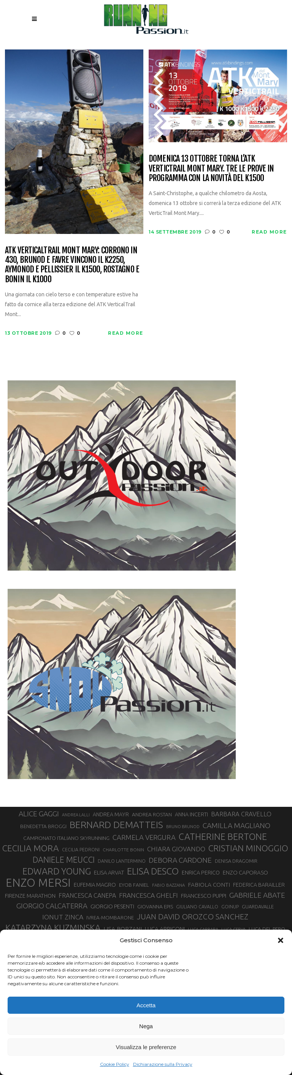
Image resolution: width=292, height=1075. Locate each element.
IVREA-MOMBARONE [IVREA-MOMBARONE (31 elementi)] (110, 918)
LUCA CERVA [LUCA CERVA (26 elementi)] (233, 929)
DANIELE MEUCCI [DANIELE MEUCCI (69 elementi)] (64, 859)
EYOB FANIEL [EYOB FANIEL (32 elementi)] (134, 885)
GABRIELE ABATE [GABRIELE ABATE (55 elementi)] (257, 895)
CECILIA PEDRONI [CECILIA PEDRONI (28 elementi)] (81, 849)
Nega (146, 1026)
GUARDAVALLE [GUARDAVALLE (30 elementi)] (258, 906)
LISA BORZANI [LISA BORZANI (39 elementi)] (122, 929)
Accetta (146, 1005)
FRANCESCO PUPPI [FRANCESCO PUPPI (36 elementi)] (203, 895)
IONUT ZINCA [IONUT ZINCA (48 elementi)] (62, 917)
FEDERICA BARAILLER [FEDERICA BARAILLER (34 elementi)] (259, 885)
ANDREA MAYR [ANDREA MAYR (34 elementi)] (111, 814)
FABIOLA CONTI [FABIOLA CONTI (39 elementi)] (209, 884)
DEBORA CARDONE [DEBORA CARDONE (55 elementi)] (180, 860)
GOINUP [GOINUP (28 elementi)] (230, 906)
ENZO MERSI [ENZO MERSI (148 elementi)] (38, 883)
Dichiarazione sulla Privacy (162, 1064)
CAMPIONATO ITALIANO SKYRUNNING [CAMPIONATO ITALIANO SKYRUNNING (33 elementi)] (66, 838)
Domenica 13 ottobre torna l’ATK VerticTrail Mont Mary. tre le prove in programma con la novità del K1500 (211, 168)
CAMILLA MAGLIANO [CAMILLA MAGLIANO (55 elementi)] (236, 825)
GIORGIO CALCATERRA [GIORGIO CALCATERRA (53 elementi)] (51, 906)
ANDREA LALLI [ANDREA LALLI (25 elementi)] (76, 815)
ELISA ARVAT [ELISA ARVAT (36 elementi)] (109, 872)
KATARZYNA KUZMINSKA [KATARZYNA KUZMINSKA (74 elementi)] (52, 927)
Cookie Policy (114, 1064)
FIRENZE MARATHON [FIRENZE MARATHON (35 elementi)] (30, 895)
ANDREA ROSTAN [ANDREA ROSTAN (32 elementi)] (152, 814)
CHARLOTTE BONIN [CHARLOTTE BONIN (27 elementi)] (123, 849)
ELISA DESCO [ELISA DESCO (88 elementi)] (153, 871)
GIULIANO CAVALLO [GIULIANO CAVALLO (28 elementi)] (197, 906)
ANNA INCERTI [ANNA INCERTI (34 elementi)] (191, 814)
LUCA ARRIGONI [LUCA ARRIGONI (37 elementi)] (165, 929)
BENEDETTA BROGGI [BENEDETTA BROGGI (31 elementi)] (43, 826)
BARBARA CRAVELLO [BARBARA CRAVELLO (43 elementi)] (241, 814)
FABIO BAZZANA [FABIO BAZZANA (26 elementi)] (168, 885)
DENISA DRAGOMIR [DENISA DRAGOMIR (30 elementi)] (236, 860)
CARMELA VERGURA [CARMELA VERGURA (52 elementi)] (144, 837)
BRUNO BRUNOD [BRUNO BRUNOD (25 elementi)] (183, 826)
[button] (280, 940)
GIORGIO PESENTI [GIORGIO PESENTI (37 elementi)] (112, 906)
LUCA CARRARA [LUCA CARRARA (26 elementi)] (203, 929)
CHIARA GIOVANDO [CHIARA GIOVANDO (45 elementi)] (176, 848)
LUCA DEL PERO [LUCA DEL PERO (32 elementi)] (267, 929)
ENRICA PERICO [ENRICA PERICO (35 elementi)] (201, 872)
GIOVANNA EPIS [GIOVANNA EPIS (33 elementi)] (155, 906)
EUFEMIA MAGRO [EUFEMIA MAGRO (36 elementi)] (95, 884)
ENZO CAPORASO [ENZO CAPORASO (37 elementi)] (245, 872)
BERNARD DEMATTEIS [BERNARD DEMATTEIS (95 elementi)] (116, 825)
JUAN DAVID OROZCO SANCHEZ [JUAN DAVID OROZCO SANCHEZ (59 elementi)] (192, 916)
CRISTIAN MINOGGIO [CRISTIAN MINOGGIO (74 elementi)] (248, 848)
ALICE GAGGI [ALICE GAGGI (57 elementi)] (39, 813)
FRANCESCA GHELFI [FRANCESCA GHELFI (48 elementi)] (148, 895)
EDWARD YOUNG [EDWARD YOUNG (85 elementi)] (56, 871)
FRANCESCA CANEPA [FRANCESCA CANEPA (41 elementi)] (87, 895)
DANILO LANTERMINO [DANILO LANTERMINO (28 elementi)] (122, 861)
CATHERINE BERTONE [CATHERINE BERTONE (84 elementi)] (223, 836)
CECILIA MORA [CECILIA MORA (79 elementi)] (30, 848)
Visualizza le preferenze (146, 1047)
